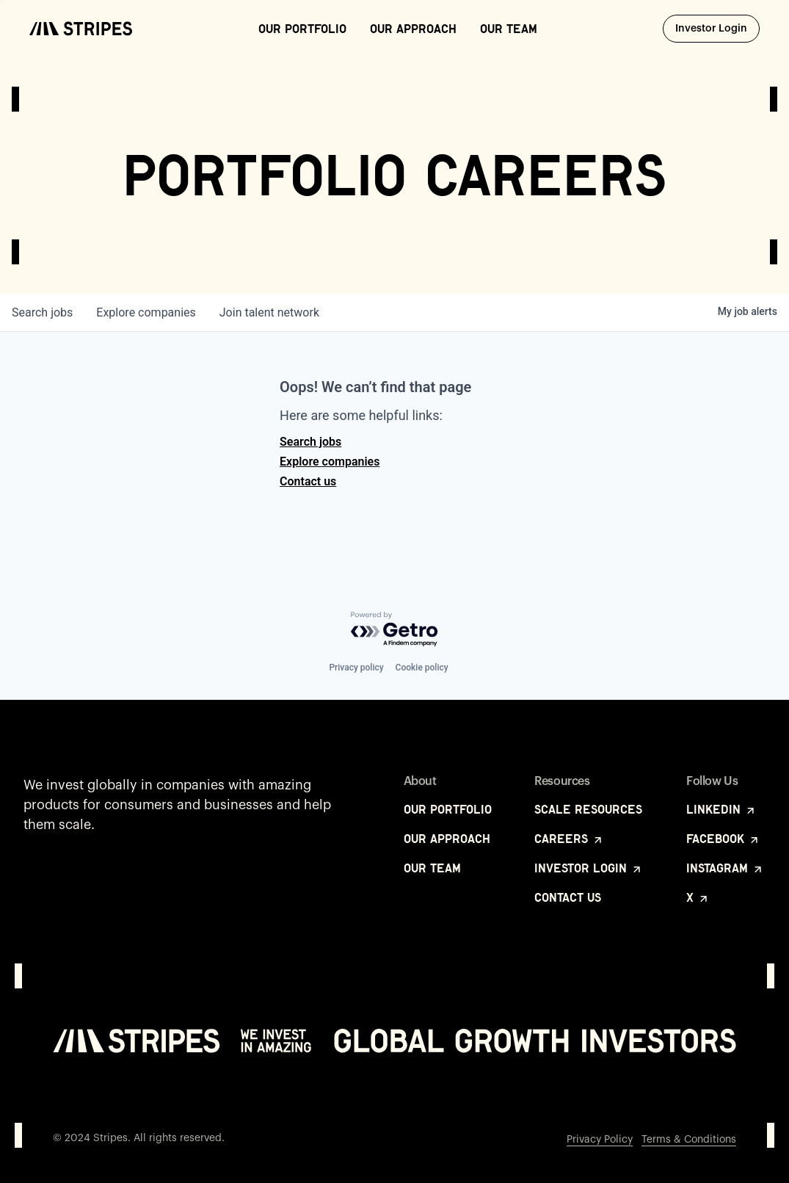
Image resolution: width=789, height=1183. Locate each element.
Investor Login (717, 28)
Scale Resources (588, 809)
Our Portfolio (302, 28)
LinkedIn (721, 809)
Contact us (308, 481)
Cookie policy (422, 667)
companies (145, 312)
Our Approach (413, 28)
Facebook (723, 838)
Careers (569, 838)
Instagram (725, 868)
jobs (42, 312)
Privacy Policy (600, 1140)
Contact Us (567, 897)
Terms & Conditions (688, 1140)
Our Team (508, 28)
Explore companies (329, 462)
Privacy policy (356, 667)
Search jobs (310, 442)
